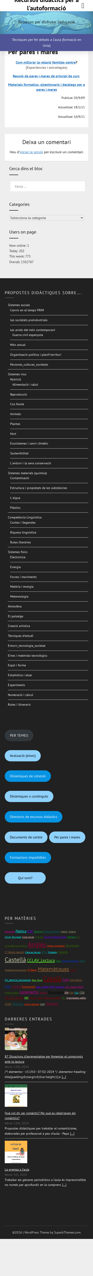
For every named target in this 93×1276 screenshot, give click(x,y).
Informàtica (76, 980)
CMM (8, 987)
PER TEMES (19, 735)
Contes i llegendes (23, 522)
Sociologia (10, 931)
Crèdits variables (52, 997)
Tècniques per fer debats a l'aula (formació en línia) (46, 42)
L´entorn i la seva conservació (30, 463)
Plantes (15, 424)
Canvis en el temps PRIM (27, 310)
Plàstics (15, 508)
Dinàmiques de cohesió (28, 776)
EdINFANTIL (29, 992)
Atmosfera (15, 606)
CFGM (82, 961)
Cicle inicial (28, 937)
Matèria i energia (22, 587)
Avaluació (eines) (23, 755)
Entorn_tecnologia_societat (26, 646)
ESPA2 (73, 970)
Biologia (38, 931)
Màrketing (71, 937)
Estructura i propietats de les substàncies (38, 488)
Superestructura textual (15, 970)
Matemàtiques (53, 969)
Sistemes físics (17, 552)
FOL (64, 997)
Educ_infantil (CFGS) (45, 986)
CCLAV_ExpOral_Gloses (55, 937)
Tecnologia (72, 945)
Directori (39, 937)
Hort (13, 434)
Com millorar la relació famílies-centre (46, 62)
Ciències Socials (33, 952)
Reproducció (18, 394)
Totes (58, 961)
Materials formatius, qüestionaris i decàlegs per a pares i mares (46, 87)
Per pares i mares (67, 837)
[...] (64, 1077)
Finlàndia (52, 952)
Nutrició (15, 379)
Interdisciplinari (70, 961)
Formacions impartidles (28, 857)
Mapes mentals (12, 992)
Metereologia (19, 596)
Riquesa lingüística (23, 532)
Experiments (16, 685)
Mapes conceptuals (56, 945)
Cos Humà (17, 404)
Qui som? (25, 878)
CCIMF (8, 1004)
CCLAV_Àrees (35, 997)
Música (43, 992)
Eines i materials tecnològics (27, 656)
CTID (81, 992)
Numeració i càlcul (20, 695)
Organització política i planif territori (35, 355)
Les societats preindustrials (29, 320)
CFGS (44, 952)
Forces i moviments (23, 577)
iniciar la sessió (31, 152)
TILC (76, 992)
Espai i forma (17, 665)
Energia (15, 567)
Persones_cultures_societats (29, 364)
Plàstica (21, 931)
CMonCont (17, 1004)
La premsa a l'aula (17, 1169)
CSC (30, 931)
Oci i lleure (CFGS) (74, 986)
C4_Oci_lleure (14, 998)
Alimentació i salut (25, 384)
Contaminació (19, 478)
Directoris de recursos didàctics (33, 816)
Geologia (60, 986)
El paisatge (15, 616)
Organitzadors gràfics (76, 997)
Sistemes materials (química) (27, 473)
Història (72, 931)
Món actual (17, 345)
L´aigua (15, 498)
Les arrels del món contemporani (32, 330)
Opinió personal (31, 1004)
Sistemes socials (19, 305)
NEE (26, 997)
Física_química (52, 931)
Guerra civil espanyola (27, 335)
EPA (66, 992)
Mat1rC (64, 931)
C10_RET (16, 986)
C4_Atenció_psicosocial (18, 980)
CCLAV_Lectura (41, 960)
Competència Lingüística (25, 517)
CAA (71, 992)
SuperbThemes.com (67, 1232)
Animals (15, 414)
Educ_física (37, 980)
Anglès (37, 944)
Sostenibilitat (19, 453)
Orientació (56, 992)
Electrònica (17, 557)
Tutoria (52, 1003)
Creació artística (19, 626)
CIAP (42, 1004)
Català (52, 978)
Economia (28, 987)
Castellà (15, 960)
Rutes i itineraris (19, 704)
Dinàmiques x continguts (29, 796)
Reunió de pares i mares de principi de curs (46, 75)
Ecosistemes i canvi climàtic (29, 443)
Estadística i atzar (20, 675)
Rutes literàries (20, 542)
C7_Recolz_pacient (14, 952)
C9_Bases (32, 969)
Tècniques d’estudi (20, 636)
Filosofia (63, 952)
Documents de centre (26, 837)
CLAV (65, 980)
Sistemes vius (17, 374)
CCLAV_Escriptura (13, 937)
